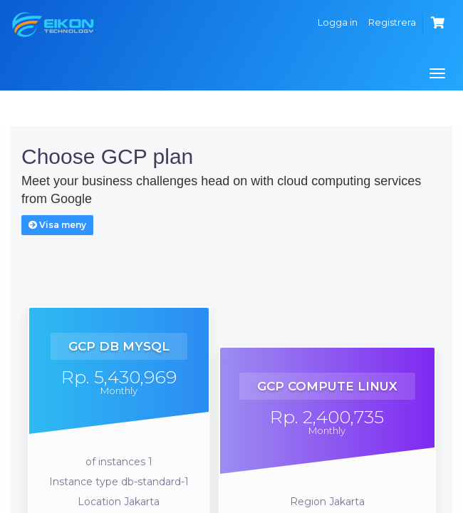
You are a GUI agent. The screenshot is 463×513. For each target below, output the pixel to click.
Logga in (338, 22)
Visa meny (57, 224)
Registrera (392, 22)
